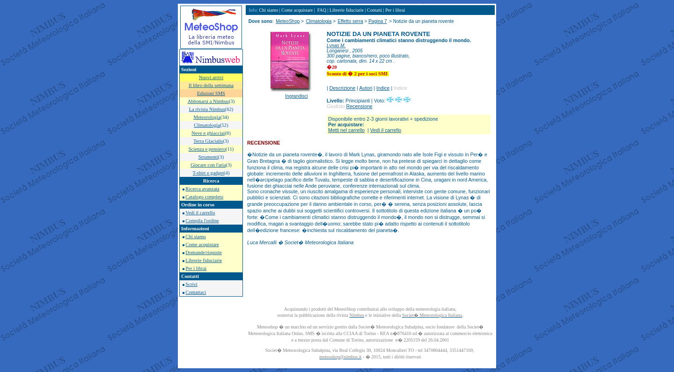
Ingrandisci (296, 96)
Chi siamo (195, 236)
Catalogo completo (204, 196)
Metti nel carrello (346, 130)
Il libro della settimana (211, 85)
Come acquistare (202, 244)
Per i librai (195, 268)
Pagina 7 (377, 21)
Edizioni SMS (211, 93)
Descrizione (343, 88)
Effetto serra (350, 21)
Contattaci (195, 292)
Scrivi (191, 284)
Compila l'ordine (202, 220)
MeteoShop (288, 21)
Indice (382, 88)
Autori (366, 88)
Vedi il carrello (200, 212)
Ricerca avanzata (202, 188)
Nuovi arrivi (211, 77)
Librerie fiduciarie (203, 260)
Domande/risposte (203, 252)
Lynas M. (336, 45)
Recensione (359, 106)
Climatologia (318, 21)
